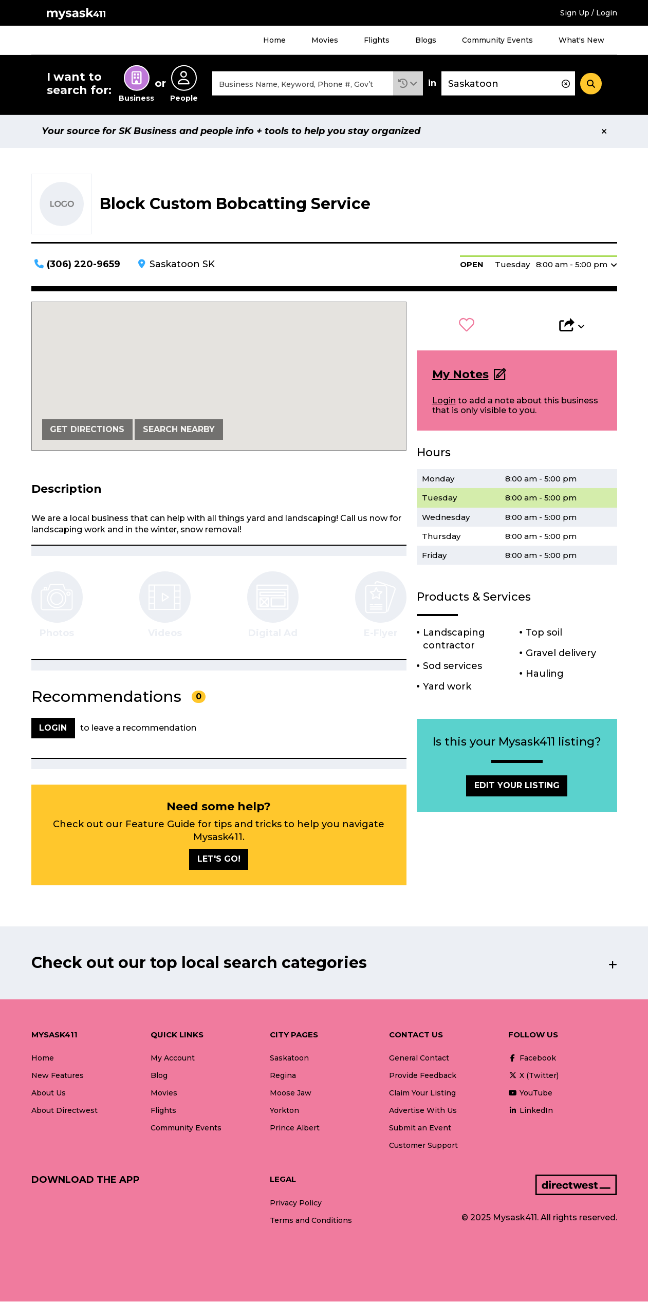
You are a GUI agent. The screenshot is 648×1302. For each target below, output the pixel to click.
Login (444, 401)
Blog (159, 1076)
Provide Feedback (422, 1076)
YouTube (530, 1093)
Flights (377, 40)
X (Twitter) (533, 1076)
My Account (173, 1058)
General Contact (419, 1058)
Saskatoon (289, 1058)
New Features (57, 1076)
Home (274, 40)
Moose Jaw (290, 1093)
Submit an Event (420, 1128)
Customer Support (423, 1146)
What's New (581, 40)
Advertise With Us (423, 1110)
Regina (283, 1076)
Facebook (532, 1058)
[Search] (591, 84)
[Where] (508, 84)
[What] (302, 84)
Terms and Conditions (311, 1220)
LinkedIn (530, 1110)
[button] (408, 84)
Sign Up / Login (588, 12)
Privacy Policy (296, 1203)
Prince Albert (295, 1128)
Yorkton (284, 1110)
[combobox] (302, 84)
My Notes (460, 374)
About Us (48, 1093)
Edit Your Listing (517, 786)
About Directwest (64, 1110)
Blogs (425, 40)
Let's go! (218, 860)
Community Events (497, 40)
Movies (324, 40)
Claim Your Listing (422, 1093)
